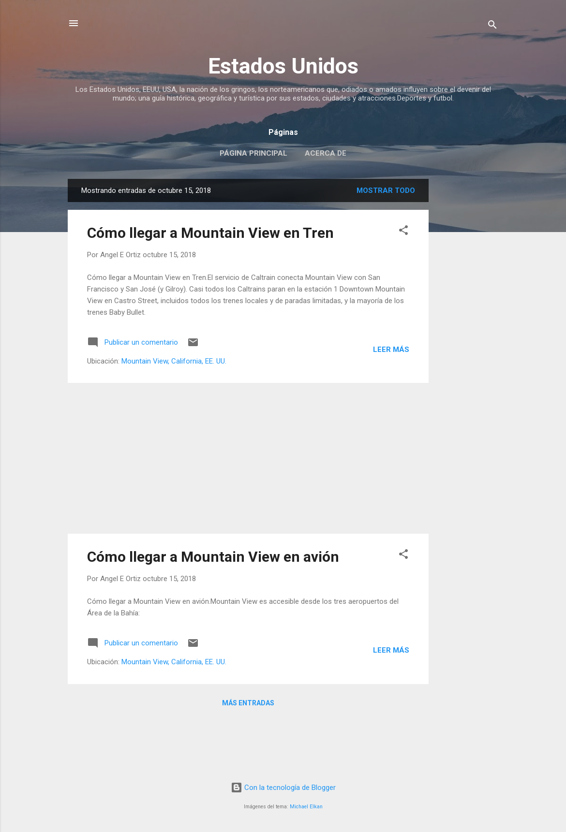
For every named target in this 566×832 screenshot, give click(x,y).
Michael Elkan (306, 806)
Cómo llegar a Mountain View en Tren (210, 232)
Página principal (253, 153)
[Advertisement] (467, 324)
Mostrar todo (386, 190)
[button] (403, 231)
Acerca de (325, 153)
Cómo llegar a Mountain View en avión (213, 556)
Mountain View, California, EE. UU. (173, 361)
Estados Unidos (283, 66)
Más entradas (248, 703)
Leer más (391, 349)
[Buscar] (492, 26)
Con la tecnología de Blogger (283, 787)
